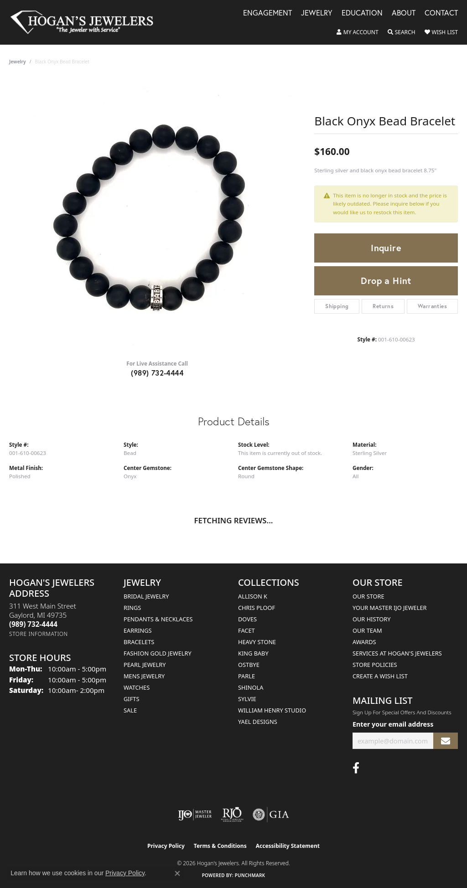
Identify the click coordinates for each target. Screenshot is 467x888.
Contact (441, 13)
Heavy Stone (257, 642)
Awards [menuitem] (364, 642)
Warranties (432, 306)
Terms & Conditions (220, 846)
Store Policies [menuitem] (375, 665)
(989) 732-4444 (157, 372)
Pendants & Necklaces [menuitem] (158, 619)
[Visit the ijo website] (195, 814)
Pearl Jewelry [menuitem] (145, 665)
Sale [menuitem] (130, 710)
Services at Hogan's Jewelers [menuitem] (397, 653)
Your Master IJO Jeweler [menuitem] (390, 608)
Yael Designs (257, 722)
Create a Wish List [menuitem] (380, 676)
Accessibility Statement (288, 846)
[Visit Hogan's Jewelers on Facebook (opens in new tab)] (356, 768)
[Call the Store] (33, 624)
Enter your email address (393, 724)
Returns (383, 306)
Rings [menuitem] (132, 608)
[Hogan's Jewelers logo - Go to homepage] (85, 22)
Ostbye (248, 665)
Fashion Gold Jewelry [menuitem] (158, 653)
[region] (157, 215)
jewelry (17, 61)
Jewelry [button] (316, 13)
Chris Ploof (256, 608)
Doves (247, 619)
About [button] (403, 13)
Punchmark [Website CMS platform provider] (250, 875)
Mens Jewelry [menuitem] (144, 676)
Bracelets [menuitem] (139, 642)
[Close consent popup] (177, 873)
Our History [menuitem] (372, 619)
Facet (246, 630)
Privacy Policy (166, 846)
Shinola (250, 687)
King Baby (253, 653)
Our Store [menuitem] (368, 596)
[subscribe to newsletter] (445, 741)
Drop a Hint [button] (386, 280)
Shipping (336, 306)
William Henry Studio (272, 710)
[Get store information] (38, 634)
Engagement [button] (267, 13)
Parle (246, 676)
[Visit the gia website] (271, 814)
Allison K (252, 596)
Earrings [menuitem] (138, 630)
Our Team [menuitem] (367, 630)
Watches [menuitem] (137, 687)
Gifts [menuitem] (131, 699)
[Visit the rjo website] (232, 814)
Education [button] (362, 13)
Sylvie (247, 699)
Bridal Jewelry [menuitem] (146, 596)
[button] (358, 32)
